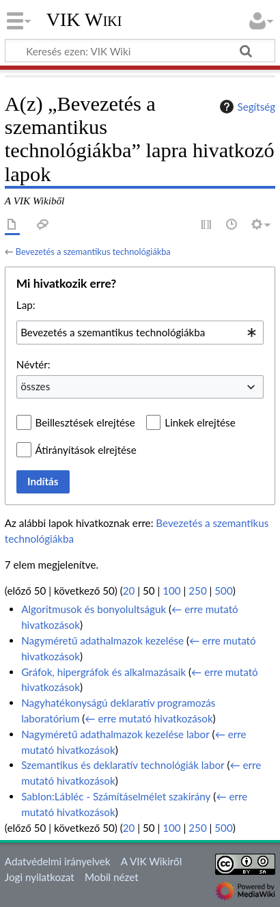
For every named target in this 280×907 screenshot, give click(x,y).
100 (171, 590)
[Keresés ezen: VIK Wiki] (140, 51)
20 (129, 590)
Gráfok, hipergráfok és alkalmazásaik (103, 672)
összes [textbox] (35, 386)
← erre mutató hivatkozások (148, 718)
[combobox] (140, 332)
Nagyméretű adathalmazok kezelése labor (115, 734)
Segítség (245, 106)
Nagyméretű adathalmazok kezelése (102, 640)
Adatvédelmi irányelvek (58, 861)
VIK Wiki (84, 19)
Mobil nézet (112, 877)
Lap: (26, 305)
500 (223, 590)
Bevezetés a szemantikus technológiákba (93, 251)
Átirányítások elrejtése (86, 450)
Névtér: (33, 364)
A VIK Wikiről (151, 861)
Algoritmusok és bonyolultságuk (93, 609)
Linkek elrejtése (200, 422)
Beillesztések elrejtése (85, 422)
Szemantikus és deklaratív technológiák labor (122, 765)
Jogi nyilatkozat (39, 877)
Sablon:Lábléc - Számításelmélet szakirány (115, 796)
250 (197, 590)
